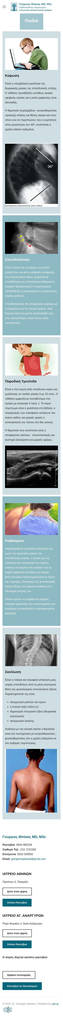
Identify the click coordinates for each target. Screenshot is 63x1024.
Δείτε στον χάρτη (17, 891)
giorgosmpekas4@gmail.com (28, 859)
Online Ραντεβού (17, 902)
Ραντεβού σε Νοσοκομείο (22, 986)
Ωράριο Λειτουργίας (19, 974)
